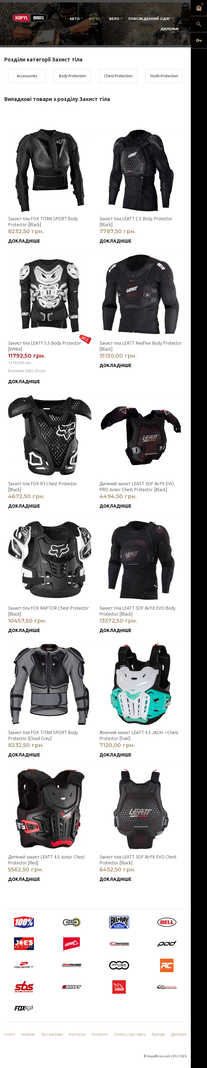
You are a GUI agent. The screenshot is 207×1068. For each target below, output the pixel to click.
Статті (9, 1034)
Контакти (77, 1034)
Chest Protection (118, 76)
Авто (75, 18)
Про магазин (52, 1034)
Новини (28, 1034)
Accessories (27, 76)
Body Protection (72, 76)
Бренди (158, 1034)
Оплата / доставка (130, 1034)
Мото (94, 18)
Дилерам (169, 29)
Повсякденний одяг (149, 18)
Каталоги (100, 1034)
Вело (114, 18)
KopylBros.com (158, 1056)
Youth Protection (164, 76)
